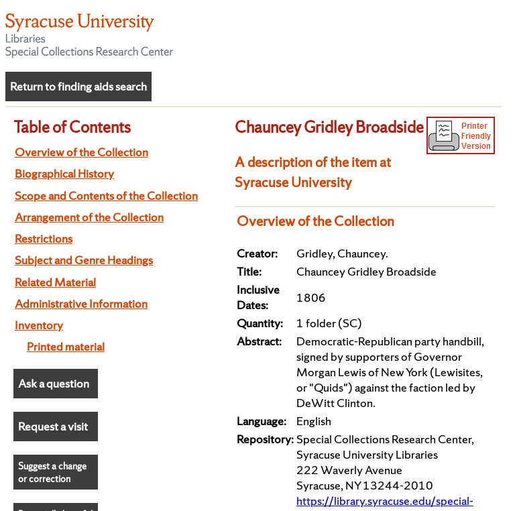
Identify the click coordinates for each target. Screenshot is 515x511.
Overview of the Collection (81, 152)
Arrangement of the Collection (89, 217)
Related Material (55, 282)
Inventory (39, 325)
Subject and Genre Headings (84, 260)
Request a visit (53, 426)
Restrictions (43, 238)
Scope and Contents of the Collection (106, 195)
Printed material (66, 346)
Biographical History (64, 173)
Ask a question (53, 383)
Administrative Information (81, 303)
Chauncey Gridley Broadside (329, 126)
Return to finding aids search (78, 86)
